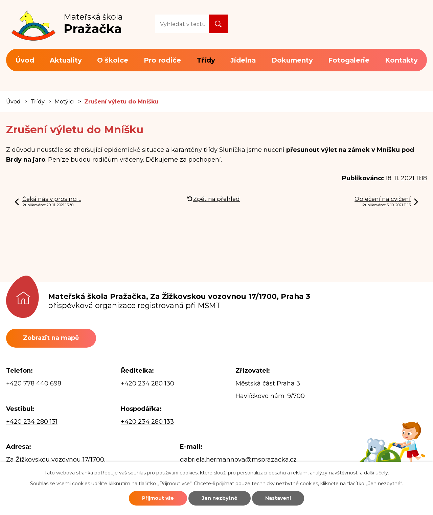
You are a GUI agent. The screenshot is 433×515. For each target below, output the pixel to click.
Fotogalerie (348, 60)
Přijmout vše (158, 498)
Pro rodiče (162, 60)
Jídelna (243, 60)
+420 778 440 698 (33, 383)
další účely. (376, 473)
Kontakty (401, 60)
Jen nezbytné (219, 498)
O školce (112, 60)
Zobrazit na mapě (51, 338)
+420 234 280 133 (147, 421)
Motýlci (64, 101)
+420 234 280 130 (147, 383)
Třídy (206, 60)
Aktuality (66, 60)
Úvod (24, 60)
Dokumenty (292, 60)
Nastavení (278, 498)
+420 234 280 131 (32, 421)
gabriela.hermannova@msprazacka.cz (238, 459)
